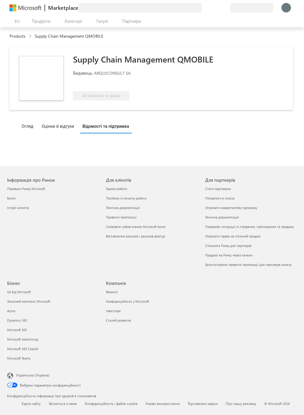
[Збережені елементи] (218, 7)
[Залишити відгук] (204, 7)
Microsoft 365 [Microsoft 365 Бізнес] (17, 330)
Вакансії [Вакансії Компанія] (112, 292)
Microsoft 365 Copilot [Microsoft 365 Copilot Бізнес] (22, 349)
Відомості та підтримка (106, 126)
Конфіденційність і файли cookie (111, 403)
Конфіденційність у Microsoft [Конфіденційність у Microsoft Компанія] (127, 301)
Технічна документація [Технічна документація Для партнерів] (222, 217)
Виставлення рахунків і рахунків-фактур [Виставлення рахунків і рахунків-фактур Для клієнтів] (135, 236)
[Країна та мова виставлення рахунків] (251, 7)
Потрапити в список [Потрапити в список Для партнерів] (220, 198)
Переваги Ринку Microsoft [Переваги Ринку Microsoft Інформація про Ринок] (26, 188)
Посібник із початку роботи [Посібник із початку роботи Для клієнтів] (126, 198)
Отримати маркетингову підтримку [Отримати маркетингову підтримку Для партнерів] (231, 207)
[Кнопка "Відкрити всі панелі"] (16, 21)
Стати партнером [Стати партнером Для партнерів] (218, 188)
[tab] (29, 126)
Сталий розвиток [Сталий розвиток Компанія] (118, 320)
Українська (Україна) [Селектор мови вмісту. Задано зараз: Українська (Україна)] (33, 375)
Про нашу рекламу (241, 403)
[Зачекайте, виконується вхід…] (286, 7)
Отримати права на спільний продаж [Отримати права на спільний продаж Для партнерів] (232, 236)
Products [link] (18, 36)
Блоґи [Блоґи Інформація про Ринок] (11, 198)
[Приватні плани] (225, 7)
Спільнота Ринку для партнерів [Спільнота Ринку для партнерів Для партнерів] (228, 245)
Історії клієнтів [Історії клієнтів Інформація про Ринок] (18, 207)
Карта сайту (31, 403)
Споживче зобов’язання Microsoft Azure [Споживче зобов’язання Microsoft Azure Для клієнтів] (136, 226)
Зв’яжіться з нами (63, 403)
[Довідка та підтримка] (211, 7)
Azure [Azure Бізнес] (11, 311)
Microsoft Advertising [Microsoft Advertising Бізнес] (22, 339)
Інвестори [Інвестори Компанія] (113, 311)
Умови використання (162, 403)
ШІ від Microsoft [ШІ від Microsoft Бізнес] (19, 292)
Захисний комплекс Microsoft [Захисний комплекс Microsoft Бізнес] (28, 301)
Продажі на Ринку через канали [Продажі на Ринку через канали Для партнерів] (228, 255)
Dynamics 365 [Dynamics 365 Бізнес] (17, 320)
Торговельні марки (203, 403)
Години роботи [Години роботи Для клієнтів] (116, 188)
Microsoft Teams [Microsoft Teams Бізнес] (19, 358)
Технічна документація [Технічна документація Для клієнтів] (123, 207)
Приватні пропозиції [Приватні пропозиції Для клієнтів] (121, 217)
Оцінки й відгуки (58, 126)
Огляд (27, 126)
